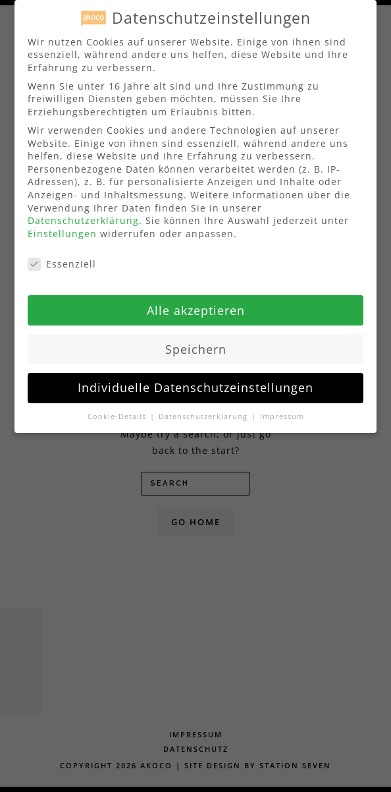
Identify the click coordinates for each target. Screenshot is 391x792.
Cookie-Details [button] (118, 413)
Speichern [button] (195, 345)
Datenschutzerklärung (83, 217)
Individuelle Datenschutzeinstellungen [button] (195, 384)
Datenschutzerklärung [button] (204, 413)
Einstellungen (62, 230)
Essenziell (62, 260)
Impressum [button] (282, 413)
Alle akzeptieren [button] (196, 306)
